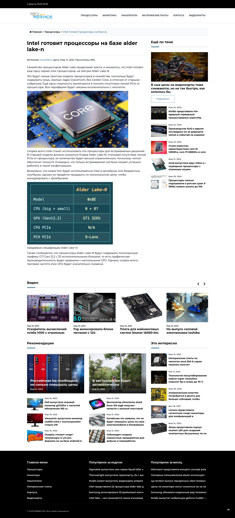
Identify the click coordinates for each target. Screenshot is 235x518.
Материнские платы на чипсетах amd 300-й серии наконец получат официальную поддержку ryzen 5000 (185, 364)
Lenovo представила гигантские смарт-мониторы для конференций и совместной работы (186, 415)
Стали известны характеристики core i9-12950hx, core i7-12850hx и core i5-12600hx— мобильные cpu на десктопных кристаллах (187, 152)
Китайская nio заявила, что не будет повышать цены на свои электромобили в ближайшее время (125, 423)
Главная (36, 31)
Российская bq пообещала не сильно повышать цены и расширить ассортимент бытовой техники (54, 386)
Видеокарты (197, 15)
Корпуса (178, 15)
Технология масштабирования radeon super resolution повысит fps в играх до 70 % (187, 378)
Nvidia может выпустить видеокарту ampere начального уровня (128, 480)
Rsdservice (40, 511)
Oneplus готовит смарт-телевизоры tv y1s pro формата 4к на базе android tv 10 (63, 439)
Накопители (129, 15)
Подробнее (162, 98)
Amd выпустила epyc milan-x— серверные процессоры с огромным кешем (187, 166)
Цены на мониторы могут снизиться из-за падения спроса (187, 486)
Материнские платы (155, 15)
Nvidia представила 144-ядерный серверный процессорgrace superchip (184, 114)
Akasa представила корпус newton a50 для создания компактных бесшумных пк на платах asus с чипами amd (187, 432)
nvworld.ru (46, 59)
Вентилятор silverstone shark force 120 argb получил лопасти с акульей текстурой (125, 405)
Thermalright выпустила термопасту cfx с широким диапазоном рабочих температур (141, 475)
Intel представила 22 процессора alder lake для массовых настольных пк (133, 486)
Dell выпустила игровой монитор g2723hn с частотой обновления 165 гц (62, 405)
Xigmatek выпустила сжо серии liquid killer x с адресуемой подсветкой (132, 469)
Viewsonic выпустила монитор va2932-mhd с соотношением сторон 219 (63, 421)
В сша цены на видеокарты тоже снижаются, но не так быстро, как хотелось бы (178, 88)
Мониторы (109, 15)
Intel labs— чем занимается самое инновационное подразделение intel (132, 498)
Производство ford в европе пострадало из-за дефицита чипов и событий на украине (186, 131)
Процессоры (89, 15)
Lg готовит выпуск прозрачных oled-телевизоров (181, 480)
